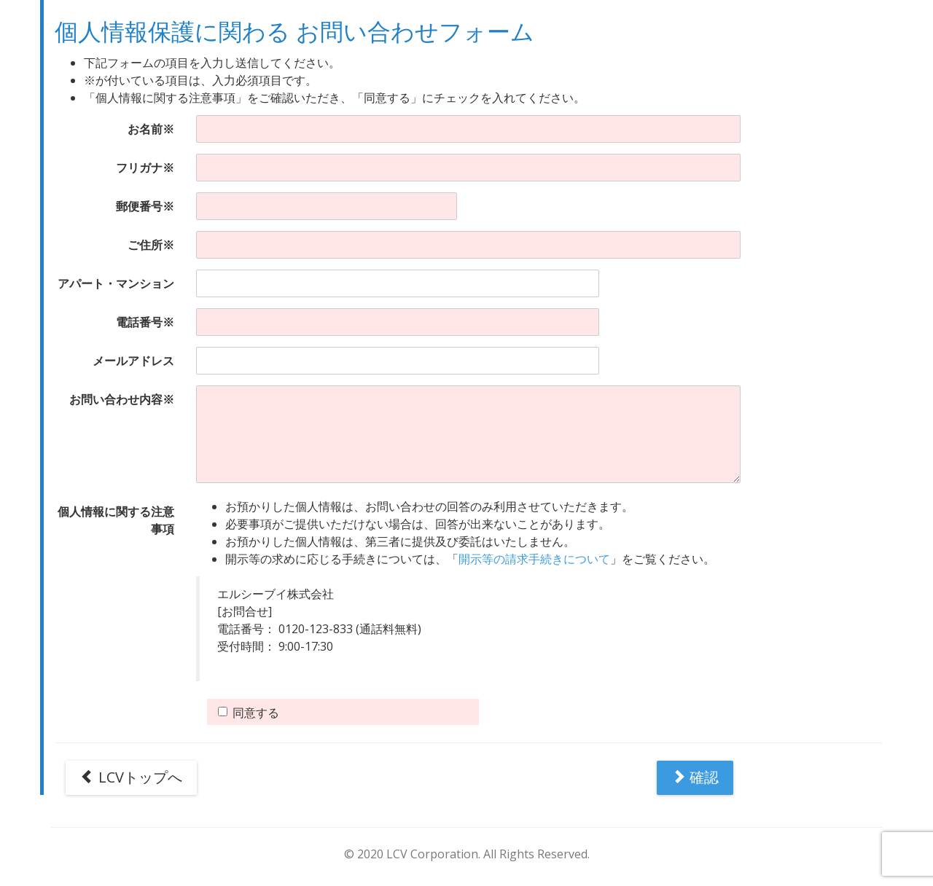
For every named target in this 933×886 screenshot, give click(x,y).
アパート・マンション (116, 283)
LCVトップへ (131, 777)
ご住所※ (151, 245)
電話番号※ (145, 322)
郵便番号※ (145, 206)
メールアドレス (133, 361)
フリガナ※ (145, 168)
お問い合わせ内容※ (121, 399)
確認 (695, 777)
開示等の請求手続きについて (534, 559)
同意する (248, 713)
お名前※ (151, 129)
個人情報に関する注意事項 (116, 520)
